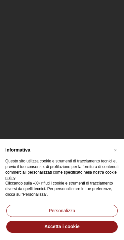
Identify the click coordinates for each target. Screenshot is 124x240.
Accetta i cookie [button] (62, 226)
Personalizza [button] (62, 210)
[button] (115, 149)
